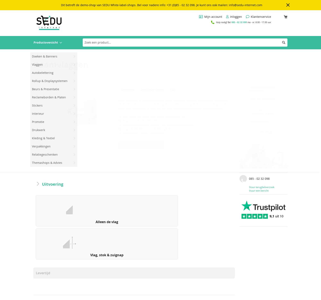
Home (37, 55)
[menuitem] (48, 42)
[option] (58, 210)
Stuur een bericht (259, 190)
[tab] (129, 89)
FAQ (174, 89)
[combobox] (185, 42)
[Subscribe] (273, 293)
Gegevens (127, 89)
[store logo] (49, 23)
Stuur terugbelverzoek (261, 187)
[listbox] (134, 211)
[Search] (283, 42)
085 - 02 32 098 (239, 22)
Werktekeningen (153, 89)
